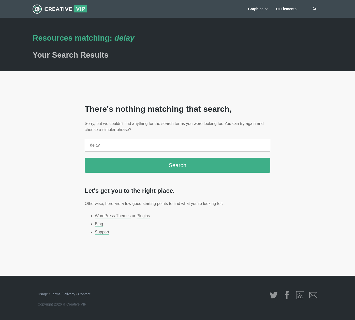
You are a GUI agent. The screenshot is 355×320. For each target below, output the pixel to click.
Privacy (69, 294)
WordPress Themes (113, 216)
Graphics (255, 9)
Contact (84, 294)
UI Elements (286, 9)
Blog (99, 224)
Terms (56, 294)
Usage (43, 294)
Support (102, 232)
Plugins (143, 216)
